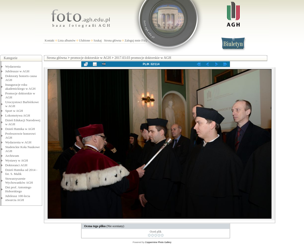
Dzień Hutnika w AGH (20, 129)
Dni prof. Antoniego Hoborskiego (18, 189)
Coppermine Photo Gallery (158, 242)
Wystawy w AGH (16, 160)
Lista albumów (67, 40)
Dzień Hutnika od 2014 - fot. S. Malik (21, 172)
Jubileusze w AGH (17, 71)
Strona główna (112, 40)
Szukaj (98, 40)
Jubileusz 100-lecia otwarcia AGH (17, 198)
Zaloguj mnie (132, 40)
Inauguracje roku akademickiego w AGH (20, 86)
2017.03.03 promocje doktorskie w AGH (142, 58)
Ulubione (84, 40)
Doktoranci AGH (16, 165)
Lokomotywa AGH (17, 115)
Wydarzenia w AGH (18, 142)
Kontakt (49, 40)
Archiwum (12, 156)
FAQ (144, 40)
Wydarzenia (13, 66)
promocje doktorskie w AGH (90, 58)
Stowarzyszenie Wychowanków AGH (19, 180)
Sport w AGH (14, 111)
